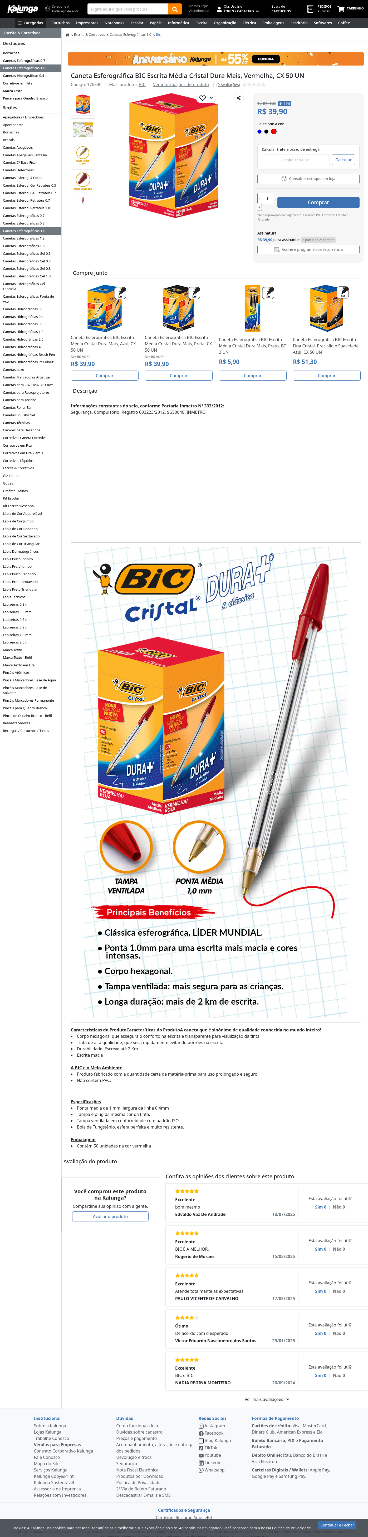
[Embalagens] (273, 23)
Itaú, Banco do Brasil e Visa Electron (289, 1452)
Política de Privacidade (138, 1476)
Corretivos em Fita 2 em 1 (23, 453)
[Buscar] (175, 8)
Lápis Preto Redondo (19, 574)
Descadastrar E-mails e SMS (143, 1488)
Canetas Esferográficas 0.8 (24, 223)
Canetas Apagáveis (18, 147)
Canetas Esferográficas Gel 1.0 (27, 276)
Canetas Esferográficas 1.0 (24, 68)
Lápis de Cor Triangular (21, 543)
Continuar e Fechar (337, 1527)
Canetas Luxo (13, 369)
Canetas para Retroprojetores (26, 392)
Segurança (126, 1457)
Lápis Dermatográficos (21, 551)
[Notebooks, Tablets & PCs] (114, 23)
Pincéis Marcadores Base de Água (29, 680)
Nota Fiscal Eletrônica (137, 1463)
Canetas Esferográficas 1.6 (24, 245)
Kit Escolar (11, 498)
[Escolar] (137, 23)
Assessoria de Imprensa (57, 1482)
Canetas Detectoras (18, 170)
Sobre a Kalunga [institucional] (50, 1419)
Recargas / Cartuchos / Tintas (26, 730)
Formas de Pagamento (275, 1412)
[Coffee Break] (344, 23)
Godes (8, 483)
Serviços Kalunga (50, 1463)
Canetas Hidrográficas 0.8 (23, 324)
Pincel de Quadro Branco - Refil (27, 715)
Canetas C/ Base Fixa (19, 162)
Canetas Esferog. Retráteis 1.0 (26, 208)
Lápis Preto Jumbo (17, 566)
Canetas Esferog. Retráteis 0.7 (26, 200)
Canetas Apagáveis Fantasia (25, 155)
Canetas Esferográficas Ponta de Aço (28, 299)
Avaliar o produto (110, 1210)
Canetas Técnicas (16, 422)
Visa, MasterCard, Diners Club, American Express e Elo (289, 1422)
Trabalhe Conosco (51, 1432)
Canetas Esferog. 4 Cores (22, 177)
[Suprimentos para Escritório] (299, 23)
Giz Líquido (12, 475)
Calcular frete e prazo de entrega (291, 149)
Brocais (8, 139)
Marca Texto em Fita (19, 665)
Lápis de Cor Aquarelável (22, 513)
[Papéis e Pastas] (156, 23)
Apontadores (13, 124)
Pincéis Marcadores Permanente (28, 700)
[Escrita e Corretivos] (201, 23)
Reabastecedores (16, 723)
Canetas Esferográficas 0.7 (24, 60)
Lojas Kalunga (48, 1425)
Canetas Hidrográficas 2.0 (23, 339)
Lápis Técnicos (14, 597)
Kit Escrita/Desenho (18, 505)
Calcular (343, 160)
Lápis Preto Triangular (20, 589)
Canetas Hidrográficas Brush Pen (29, 354)
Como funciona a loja (137, 1419)
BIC (142, 84)
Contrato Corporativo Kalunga (63, 1444)
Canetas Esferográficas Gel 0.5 (27, 253)
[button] (83, 104)
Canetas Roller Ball (17, 407)
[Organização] (224, 23)
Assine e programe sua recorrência (308, 243)
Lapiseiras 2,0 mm (17, 642)
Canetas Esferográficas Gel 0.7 (27, 261)
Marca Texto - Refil (17, 657)
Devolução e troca (133, 1451)
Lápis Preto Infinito (18, 559)
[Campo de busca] (127, 8)
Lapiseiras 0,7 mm (17, 619)
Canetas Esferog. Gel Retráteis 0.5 (29, 185)
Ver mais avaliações (267, 1393)
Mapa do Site (47, 1457)
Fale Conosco (47, 1451)
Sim (320, 1200)
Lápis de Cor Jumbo (18, 521)
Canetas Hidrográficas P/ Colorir (28, 362)
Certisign (164, 1511)
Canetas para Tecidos (19, 399)
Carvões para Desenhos (21, 430)
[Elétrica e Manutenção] (249, 23)
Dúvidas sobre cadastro (139, 1425)
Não (339, 1200)
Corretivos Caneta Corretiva (24, 437)
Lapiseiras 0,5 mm (17, 612)
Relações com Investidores (60, 1488)
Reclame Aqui (188, 1511)
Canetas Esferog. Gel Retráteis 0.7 (29, 193)
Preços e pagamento (136, 1432)
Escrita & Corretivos (18, 468)
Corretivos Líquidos (18, 460)
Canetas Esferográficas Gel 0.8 (27, 268)
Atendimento (199, 10)
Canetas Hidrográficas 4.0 (23, 347)
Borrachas (11, 53)
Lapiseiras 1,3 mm (17, 634)
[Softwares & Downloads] (323, 23)
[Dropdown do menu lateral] (30, 33)
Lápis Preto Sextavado (20, 581)
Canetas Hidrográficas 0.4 (23, 75)
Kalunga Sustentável (54, 1476)
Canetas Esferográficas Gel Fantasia (24, 286)
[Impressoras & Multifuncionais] (87, 23)
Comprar (328, 198)
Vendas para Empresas (57, 1438)
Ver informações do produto (181, 84)
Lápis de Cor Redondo (20, 528)
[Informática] (178, 23)
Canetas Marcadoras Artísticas (27, 377)
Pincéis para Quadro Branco (25, 98)
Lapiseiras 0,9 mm (17, 627)
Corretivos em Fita (17, 83)
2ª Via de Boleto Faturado (141, 1482)
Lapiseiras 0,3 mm (17, 604)
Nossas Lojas (199, 6)
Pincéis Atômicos (16, 672)
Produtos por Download (139, 1470)
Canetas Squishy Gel (19, 415)
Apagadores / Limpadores (23, 117)
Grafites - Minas (15, 490)
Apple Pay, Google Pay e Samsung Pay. (291, 1466)
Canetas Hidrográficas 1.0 (23, 331)
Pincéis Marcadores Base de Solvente (25, 690)
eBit (208, 1511)
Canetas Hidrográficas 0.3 (23, 309)
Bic (158, 34)
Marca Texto (12, 90)
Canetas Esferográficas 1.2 (24, 238)
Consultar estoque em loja (308, 178)
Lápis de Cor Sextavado (21, 536)
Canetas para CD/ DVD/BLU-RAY (28, 384)
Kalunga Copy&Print (54, 1470)
